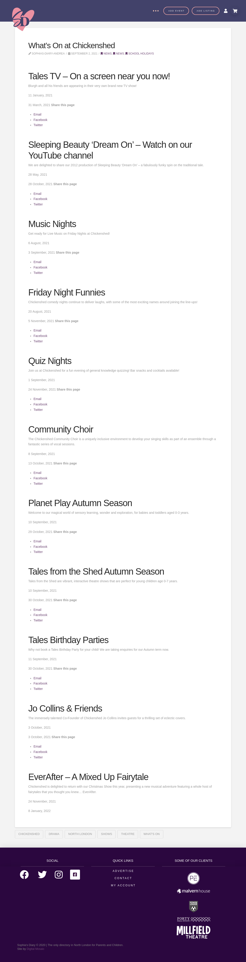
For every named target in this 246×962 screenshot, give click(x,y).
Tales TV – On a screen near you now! (99, 76)
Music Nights (52, 224)
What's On (152, 834)
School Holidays (139, 53)
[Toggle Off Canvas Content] (156, 11)
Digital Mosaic (35, 949)
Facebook (40, 120)
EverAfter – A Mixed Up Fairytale (88, 777)
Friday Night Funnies (66, 292)
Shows (106, 834)
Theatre (127, 834)
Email (37, 114)
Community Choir (60, 429)
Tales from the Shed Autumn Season (96, 571)
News (106, 53)
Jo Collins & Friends (65, 708)
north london (80, 834)
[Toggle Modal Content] (235, 11)
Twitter (38, 125)
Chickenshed (29, 834)
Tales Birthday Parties (68, 640)
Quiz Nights (49, 361)
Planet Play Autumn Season (80, 503)
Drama (54, 834)
